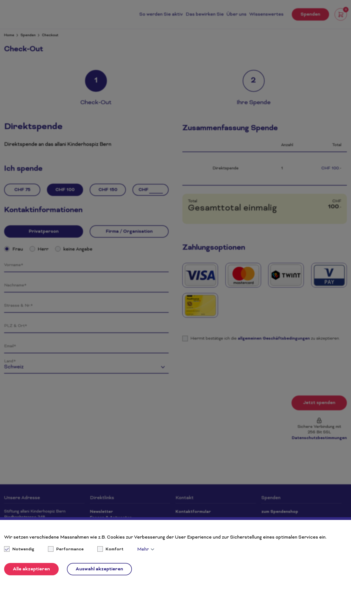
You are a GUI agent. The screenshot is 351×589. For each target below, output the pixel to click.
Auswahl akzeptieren (99, 569)
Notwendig (19, 549)
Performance (70, 549)
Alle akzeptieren (31, 569)
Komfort (114, 549)
